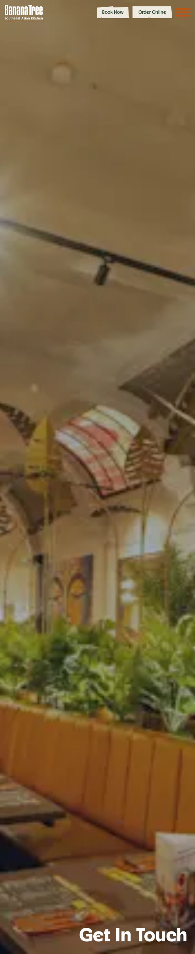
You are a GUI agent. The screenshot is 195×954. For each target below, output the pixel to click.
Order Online (152, 12)
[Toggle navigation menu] (183, 12)
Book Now (113, 12)
